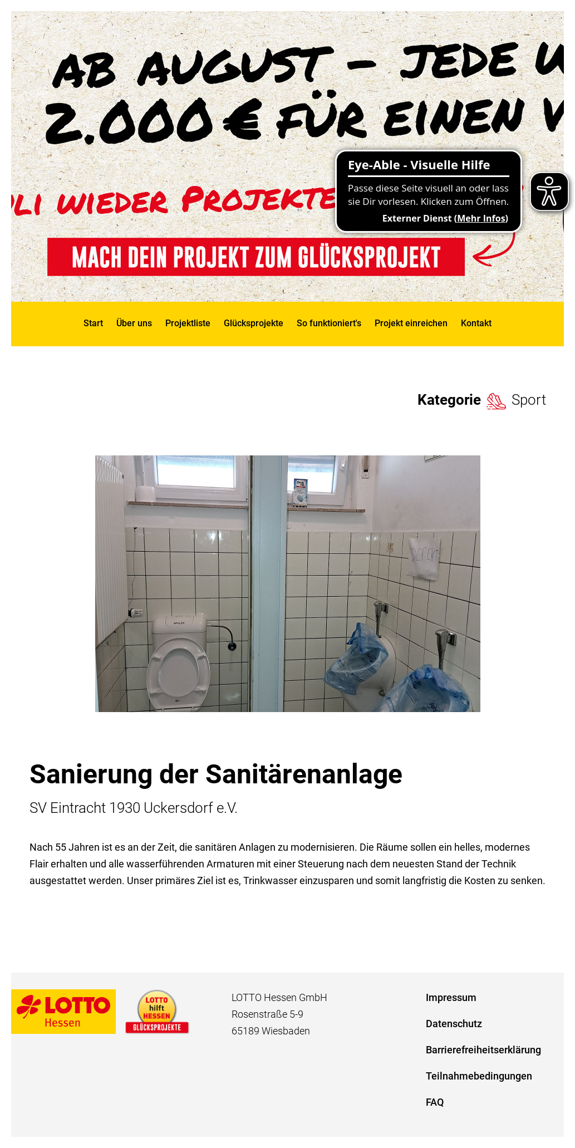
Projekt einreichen (411, 323)
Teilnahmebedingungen (479, 1076)
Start (93, 323)
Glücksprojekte (253, 323)
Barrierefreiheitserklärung (483, 1050)
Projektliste (187, 323)
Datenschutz (454, 1023)
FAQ (435, 1102)
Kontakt (476, 323)
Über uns (134, 323)
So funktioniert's (329, 323)
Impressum (451, 997)
